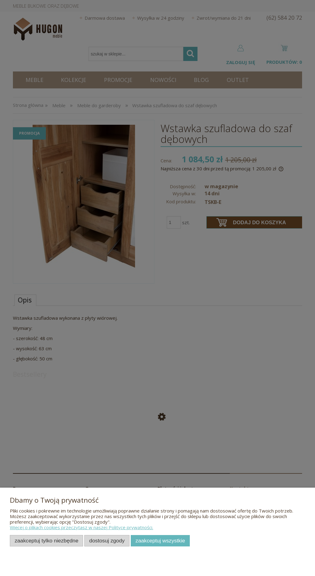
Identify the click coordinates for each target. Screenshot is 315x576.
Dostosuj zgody (107, 540)
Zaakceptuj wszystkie (160, 540)
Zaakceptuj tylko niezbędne (46, 540)
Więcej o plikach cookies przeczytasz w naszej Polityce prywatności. (81, 527)
